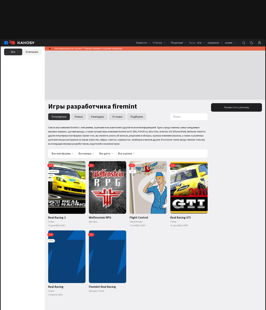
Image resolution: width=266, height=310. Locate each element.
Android (53, 171)
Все (13, 52)
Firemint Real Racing (102, 287)
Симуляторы (136, 221)
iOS (51, 175)
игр (197, 43)
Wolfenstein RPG (100, 218)
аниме (230, 43)
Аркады (93, 291)
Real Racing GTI (180, 218)
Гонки (51, 221)
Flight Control (139, 218)
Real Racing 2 (57, 218)
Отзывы (117, 117)
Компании (32, 52)
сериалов (214, 43)
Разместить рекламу (236, 107)
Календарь (97, 117)
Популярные (59, 117)
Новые (79, 117)
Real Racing (55, 287)
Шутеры (93, 221)
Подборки (136, 117)
